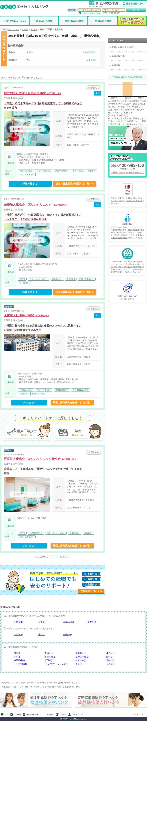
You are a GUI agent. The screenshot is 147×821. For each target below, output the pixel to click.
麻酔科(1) (110, 660)
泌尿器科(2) (19, 660)
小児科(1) (110, 653)
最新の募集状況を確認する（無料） (72, 402)
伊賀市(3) (91, 622)
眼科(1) (109, 657)
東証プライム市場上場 (134, 201)
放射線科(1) (80, 660)
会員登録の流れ (119, 56)
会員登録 (116, 65)
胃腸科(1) (49, 653)
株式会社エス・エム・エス (131, 227)
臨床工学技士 (27, 433)
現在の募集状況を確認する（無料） (75, 183)
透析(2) (78, 664)
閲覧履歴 (72, 10)
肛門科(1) (49, 660)
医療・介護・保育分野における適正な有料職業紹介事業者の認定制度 (127, 266)
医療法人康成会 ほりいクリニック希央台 (40, 459)
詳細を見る (30, 183)
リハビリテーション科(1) (56, 664)
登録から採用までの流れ (123, 47)
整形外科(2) (50, 657)
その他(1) (110, 664)
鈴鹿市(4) (18, 622)
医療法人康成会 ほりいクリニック (35, 204)
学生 (78, 433)
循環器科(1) (80, 653)
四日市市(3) (68, 622)
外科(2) (17, 657)
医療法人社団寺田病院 (26, 315)
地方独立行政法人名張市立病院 (32, 93)
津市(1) (41, 634)
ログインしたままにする (91, 13)
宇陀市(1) (67, 634)
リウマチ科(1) (20, 664)
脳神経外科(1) (81, 657)
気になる (93, 88)
